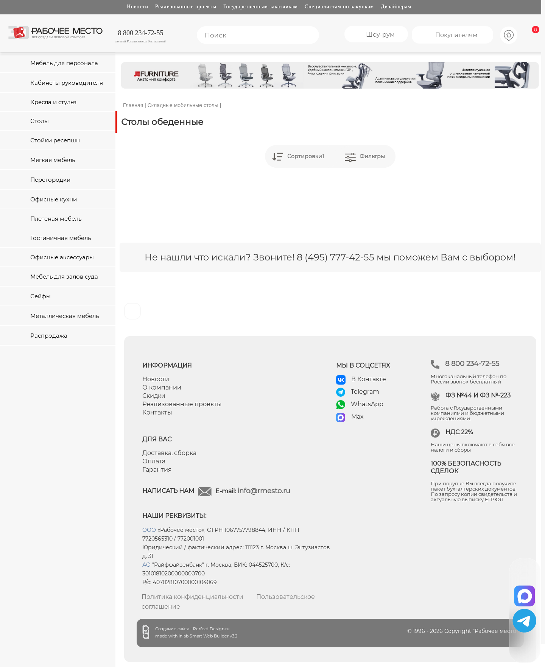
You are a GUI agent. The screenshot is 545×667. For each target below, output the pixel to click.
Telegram (365, 391)
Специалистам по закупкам (339, 6)
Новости (137, 6)
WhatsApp (367, 404)
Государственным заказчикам (260, 6)
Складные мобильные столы (183, 105)
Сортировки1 (305, 156)
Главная (133, 105)
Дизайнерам (396, 6)
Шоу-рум (380, 34)
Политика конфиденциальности (192, 596)
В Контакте (368, 379)
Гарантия (157, 469)
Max (357, 416)
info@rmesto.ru (263, 491)
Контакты (157, 412)
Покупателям (456, 35)
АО (146, 564)
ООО (149, 530)
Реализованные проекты (185, 6)
